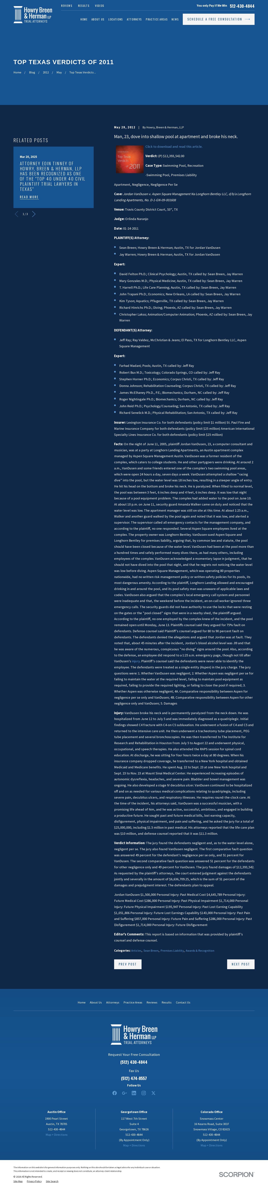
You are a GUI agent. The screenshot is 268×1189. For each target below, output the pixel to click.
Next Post (241, 964)
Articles (136, 951)
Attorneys (112, 1002)
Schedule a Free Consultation (218, 19)
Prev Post (128, 964)
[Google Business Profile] (124, 1093)
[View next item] (34, 214)
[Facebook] (114, 1093)
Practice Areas (133, 1002)
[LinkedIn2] (134, 1093)
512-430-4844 (242, 6)
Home (82, 1002)
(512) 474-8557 (134, 1078)
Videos (99, 6)
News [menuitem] (175, 19)
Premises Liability (172, 951)
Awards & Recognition (200, 951)
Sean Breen (150, 951)
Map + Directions (57, 1135)
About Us (96, 1002)
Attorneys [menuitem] (134, 19)
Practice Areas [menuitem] (157, 19)
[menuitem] (18, 1181)
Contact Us (183, 1002)
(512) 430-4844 (133, 1062)
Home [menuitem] (84, 19)
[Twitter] (153, 1093)
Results (84, 6)
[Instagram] (144, 1093)
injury (136, 661)
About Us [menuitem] (98, 19)
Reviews (67, 6)
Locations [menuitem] (115, 19)
